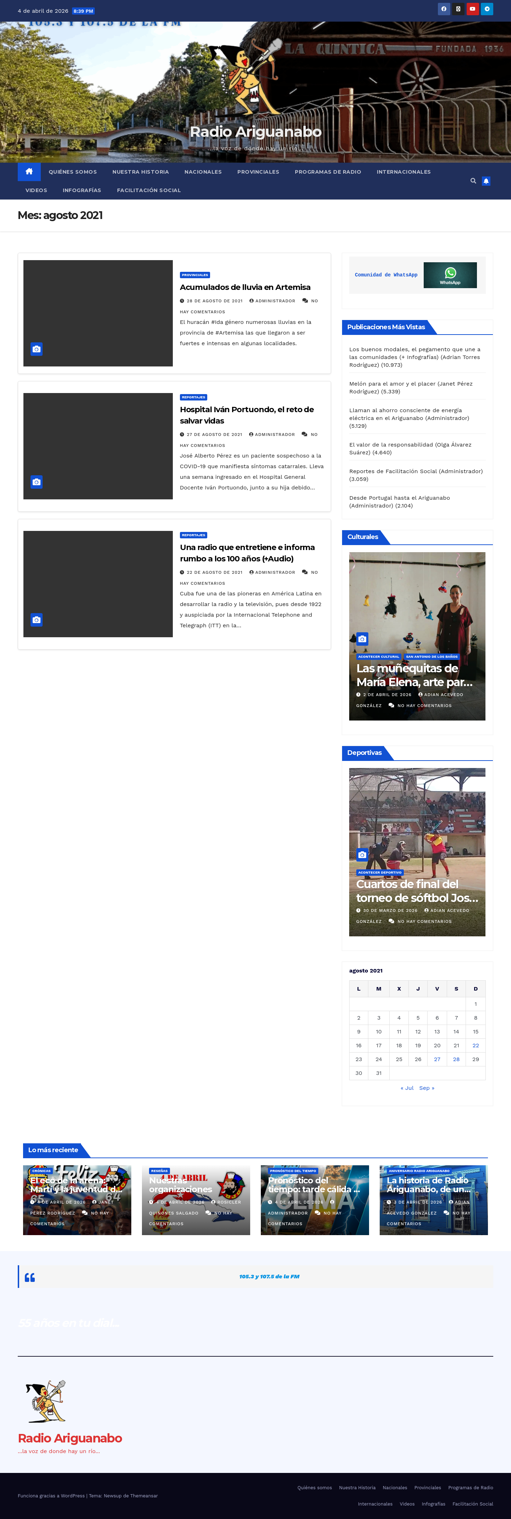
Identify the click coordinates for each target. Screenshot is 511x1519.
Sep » (426, 1087)
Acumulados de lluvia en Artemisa (245, 287)
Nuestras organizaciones (180, 1184)
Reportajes (193, 397)
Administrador (273, 300)
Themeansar (144, 1495)
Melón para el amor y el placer (392, 383)
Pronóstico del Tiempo (293, 1171)
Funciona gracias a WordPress (52, 1495)
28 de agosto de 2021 (215, 300)
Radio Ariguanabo (255, 131)
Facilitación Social (149, 190)
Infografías (82, 190)
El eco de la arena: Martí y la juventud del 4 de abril (76, 1189)
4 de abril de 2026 (62, 1202)
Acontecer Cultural (379, 656)
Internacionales (404, 172)
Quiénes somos (73, 172)
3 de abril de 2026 (388, 694)
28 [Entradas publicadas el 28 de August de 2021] (456, 1059)
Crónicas (41, 1171)
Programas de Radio (328, 172)
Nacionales (203, 172)
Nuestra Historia (140, 172)
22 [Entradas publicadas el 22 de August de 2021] (475, 1045)
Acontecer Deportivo (380, 872)
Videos (36, 190)
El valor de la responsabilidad (391, 444)
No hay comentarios (419, 705)
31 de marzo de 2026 (391, 910)
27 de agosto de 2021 (215, 434)
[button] (473, 181)
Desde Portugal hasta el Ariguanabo (399, 497)
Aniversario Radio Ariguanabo (419, 1171)
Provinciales (258, 172)
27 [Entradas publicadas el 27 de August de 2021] (437, 1059)
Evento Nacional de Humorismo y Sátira (409, 675)
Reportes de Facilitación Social (393, 471)
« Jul (407, 1087)
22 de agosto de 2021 (215, 572)
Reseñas (159, 1171)
